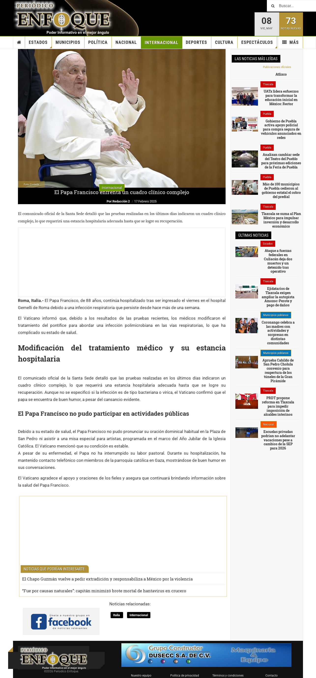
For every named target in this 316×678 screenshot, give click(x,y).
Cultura (224, 42)
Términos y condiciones (228, 675)
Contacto (271, 675)
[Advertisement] (121, 262)
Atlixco (281, 74)
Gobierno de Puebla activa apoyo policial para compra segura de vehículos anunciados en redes (281, 129)
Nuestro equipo (141, 675)
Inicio (19, 42)
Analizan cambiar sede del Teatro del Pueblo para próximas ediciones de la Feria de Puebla (281, 160)
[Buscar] (291, 6)
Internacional (161, 42)
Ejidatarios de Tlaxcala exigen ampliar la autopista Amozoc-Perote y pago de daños (278, 296)
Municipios (68, 42)
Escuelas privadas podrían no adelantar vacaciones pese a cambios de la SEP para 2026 (278, 439)
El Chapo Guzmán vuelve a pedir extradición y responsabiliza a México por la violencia (107, 579)
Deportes (196, 42)
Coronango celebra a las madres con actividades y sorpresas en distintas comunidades (278, 332)
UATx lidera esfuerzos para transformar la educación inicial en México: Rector (281, 97)
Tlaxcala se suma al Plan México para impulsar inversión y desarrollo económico (281, 219)
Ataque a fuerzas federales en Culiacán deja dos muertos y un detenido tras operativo (278, 261)
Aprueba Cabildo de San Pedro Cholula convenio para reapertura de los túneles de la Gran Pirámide (278, 370)
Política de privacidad (184, 675)
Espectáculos (259, 44)
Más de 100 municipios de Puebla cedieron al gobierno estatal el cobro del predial (281, 190)
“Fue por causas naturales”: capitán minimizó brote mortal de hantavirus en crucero (104, 591)
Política (98, 42)
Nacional (126, 42)
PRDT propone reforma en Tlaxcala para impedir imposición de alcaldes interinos (278, 406)
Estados (40, 44)
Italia (117, 615)
